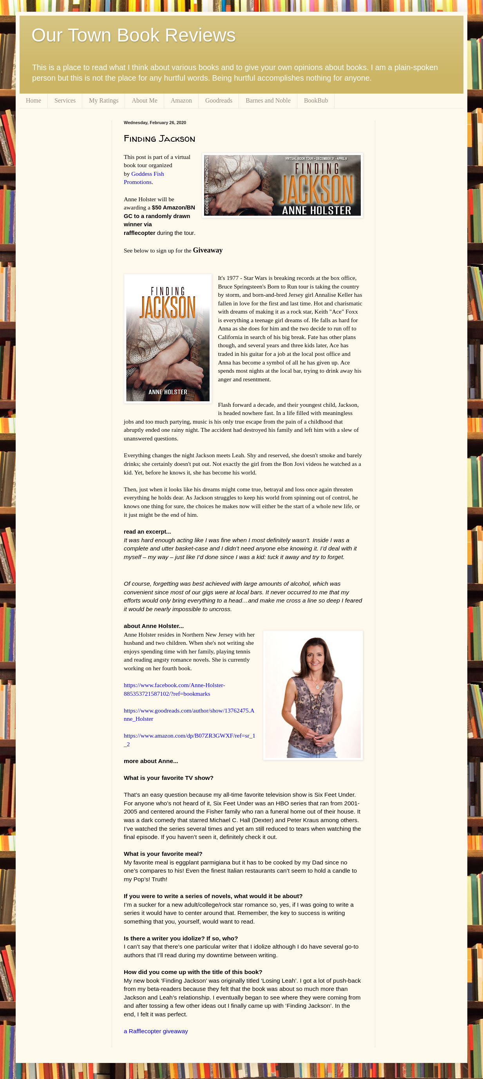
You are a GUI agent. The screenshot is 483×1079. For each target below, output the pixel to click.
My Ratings (103, 100)
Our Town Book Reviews (133, 35)
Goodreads (218, 100)
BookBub (316, 100)
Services (65, 100)
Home (33, 100)
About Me (144, 100)
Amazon (181, 100)
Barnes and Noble (268, 100)
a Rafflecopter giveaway (156, 1031)
